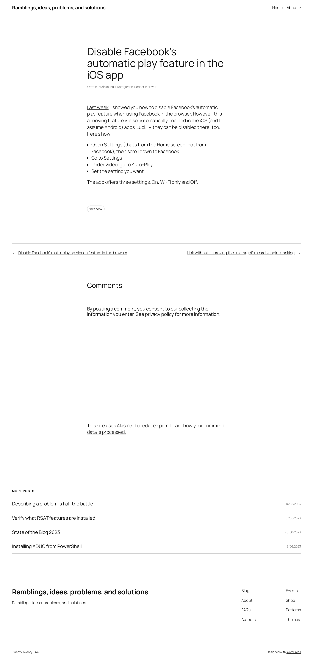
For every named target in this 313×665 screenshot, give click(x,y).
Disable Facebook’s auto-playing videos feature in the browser (72, 252)
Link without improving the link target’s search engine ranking (241, 252)
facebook (95, 209)
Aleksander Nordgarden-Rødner (122, 87)
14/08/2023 (293, 504)
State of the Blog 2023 (36, 532)
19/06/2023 (293, 546)
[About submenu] (300, 7)
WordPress (293, 652)
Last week (98, 107)
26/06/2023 (293, 532)
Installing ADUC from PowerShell (47, 546)
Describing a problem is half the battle (52, 504)
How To (152, 87)
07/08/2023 (293, 518)
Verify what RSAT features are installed (53, 518)
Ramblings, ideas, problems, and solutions (59, 7)
